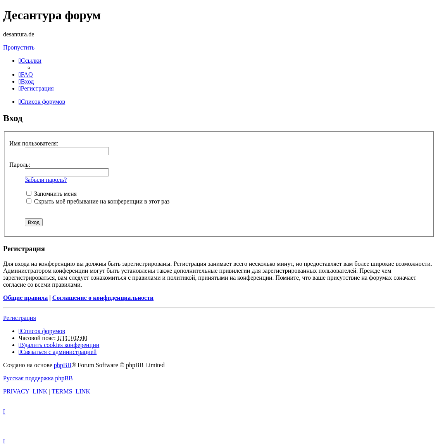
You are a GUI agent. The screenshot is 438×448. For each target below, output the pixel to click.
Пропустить (18, 47)
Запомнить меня (51, 193)
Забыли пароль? (46, 179)
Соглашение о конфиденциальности (102, 297)
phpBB (62, 365)
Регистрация (19, 318)
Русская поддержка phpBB (38, 378)
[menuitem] (26, 74)
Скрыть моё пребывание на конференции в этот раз (97, 201)
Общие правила (25, 297)
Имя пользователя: (34, 143)
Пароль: (19, 164)
